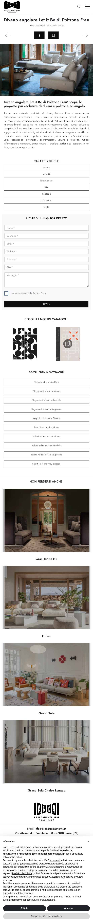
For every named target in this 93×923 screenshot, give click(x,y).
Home (32, 25)
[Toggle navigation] (87, 6)
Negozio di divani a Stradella (46, 400)
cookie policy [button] (15, 857)
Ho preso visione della (28, 293)
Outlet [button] (47, 207)
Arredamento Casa (43, 25)
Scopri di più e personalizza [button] (46, 916)
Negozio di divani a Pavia (46, 382)
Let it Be (60, 25)
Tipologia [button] (46, 193)
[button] (88, 841)
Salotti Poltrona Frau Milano (46, 436)
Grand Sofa (46, 713)
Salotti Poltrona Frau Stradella (46, 445)
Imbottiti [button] (46, 174)
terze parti (55, 860)
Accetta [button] (68, 908)
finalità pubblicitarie (22, 873)
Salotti (53, 25)
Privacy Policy (39, 293)
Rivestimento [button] (46, 180)
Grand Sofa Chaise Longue (46, 790)
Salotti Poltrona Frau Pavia (46, 427)
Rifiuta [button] (24, 908)
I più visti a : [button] (47, 200)
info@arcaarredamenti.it (50, 829)
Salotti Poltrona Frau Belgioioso (46, 454)
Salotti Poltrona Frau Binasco (46, 463)
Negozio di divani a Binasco (46, 418)
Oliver (46, 636)
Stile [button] (46, 187)
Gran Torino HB (46, 559)
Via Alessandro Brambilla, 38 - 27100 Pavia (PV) (46, 833)
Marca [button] (46, 167)
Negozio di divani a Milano (46, 391)
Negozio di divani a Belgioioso (46, 409)
